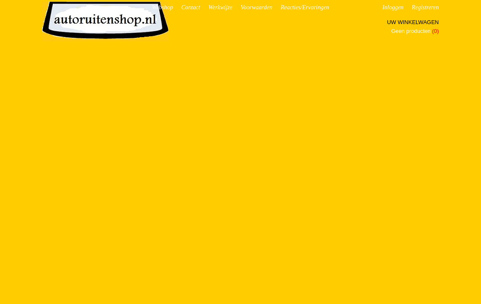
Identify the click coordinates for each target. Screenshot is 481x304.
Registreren (425, 7)
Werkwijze (220, 7)
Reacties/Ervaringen (305, 7)
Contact (190, 7)
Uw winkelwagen (413, 22)
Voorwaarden (256, 7)
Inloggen (392, 7)
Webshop (162, 7)
